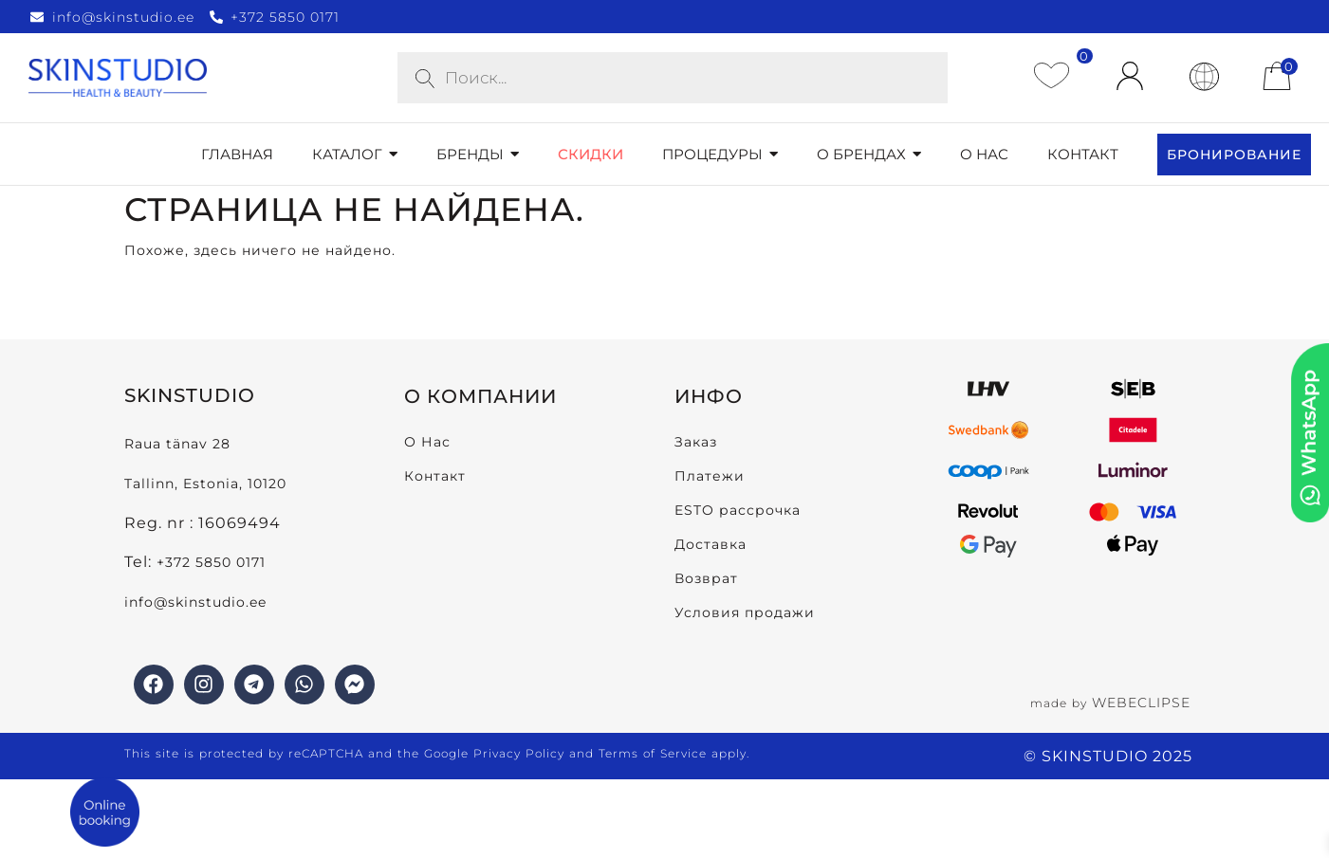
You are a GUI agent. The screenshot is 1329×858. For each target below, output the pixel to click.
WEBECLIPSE (1141, 702)
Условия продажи (744, 612)
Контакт (435, 475)
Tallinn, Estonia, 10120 (205, 483)
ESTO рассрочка (737, 510)
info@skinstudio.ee (197, 602)
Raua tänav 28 (177, 443)
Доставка (710, 544)
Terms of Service (653, 753)
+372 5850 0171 (211, 562)
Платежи (709, 475)
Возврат (706, 578)
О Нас (427, 441)
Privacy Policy (518, 753)
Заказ (695, 441)
